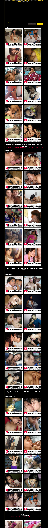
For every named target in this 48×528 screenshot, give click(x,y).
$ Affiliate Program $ (34, 521)
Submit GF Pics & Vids (28, 521)
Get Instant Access (30, 23)
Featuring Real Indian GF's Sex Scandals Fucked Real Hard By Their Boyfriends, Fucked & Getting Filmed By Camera (24, 85)
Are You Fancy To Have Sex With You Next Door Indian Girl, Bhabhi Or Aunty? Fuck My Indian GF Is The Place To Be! (24, 451)
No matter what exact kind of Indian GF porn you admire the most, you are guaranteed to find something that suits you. (24, 269)
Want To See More (33, 513)
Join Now (17, 521)
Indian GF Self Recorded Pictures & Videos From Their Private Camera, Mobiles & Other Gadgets (24, 330)
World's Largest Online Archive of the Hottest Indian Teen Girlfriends (24, 390)
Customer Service (21, 521)
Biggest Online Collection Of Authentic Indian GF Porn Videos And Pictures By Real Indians (24, 208)
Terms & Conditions (26, 522)
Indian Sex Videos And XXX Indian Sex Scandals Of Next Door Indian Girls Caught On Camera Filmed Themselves (24, 147)
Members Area (39, 23)
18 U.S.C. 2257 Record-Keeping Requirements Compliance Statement (24, 523)
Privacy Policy (21, 522)
